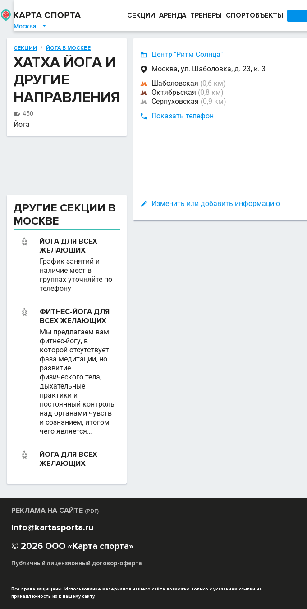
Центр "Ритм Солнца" (173, 54)
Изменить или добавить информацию (202, 203)
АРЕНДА (159, 15)
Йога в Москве (54, 48)
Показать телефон (169, 116)
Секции (11, 48)
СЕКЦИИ (128, 15)
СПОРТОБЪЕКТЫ (241, 15)
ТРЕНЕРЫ (192, 15)
